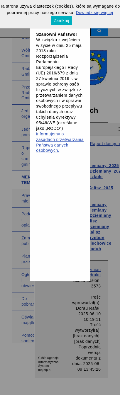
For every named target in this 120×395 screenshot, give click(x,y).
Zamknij (61, 20)
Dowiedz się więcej (94, 12)
